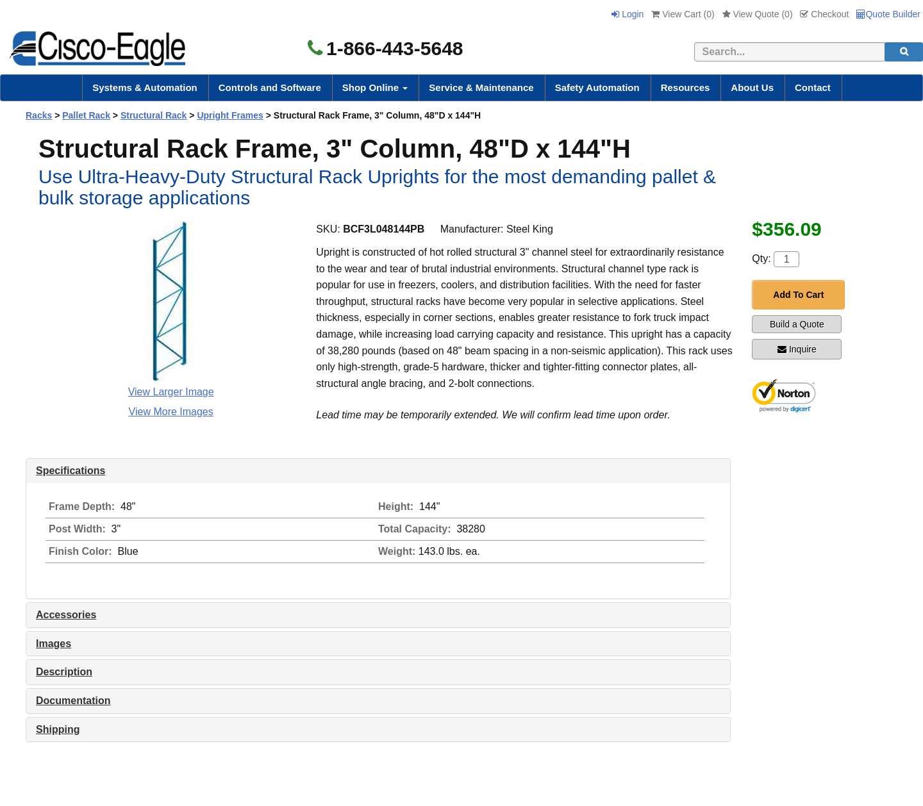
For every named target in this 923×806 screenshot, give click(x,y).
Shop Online (375, 87)
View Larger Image (171, 391)
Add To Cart (798, 295)
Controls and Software (270, 87)
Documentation (73, 700)
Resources (685, 87)
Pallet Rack (86, 115)
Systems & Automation (144, 87)
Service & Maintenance (481, 87)
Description (64, 671)
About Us (752, 87)
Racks (39, 115)
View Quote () (757, 14)
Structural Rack (154, 115)
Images (53, 643)
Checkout (824, 14)
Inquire (797, 349)
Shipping (57, 729)
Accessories (66, 614)
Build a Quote (797, 324)
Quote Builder (888, 14)
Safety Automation (597, 87)
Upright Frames (230, 115)
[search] (904, 52)
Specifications (70, 470)
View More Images (171, 411)
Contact (813, 87)
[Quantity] (786, 259)
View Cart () (682, 14)
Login (627, 14)
